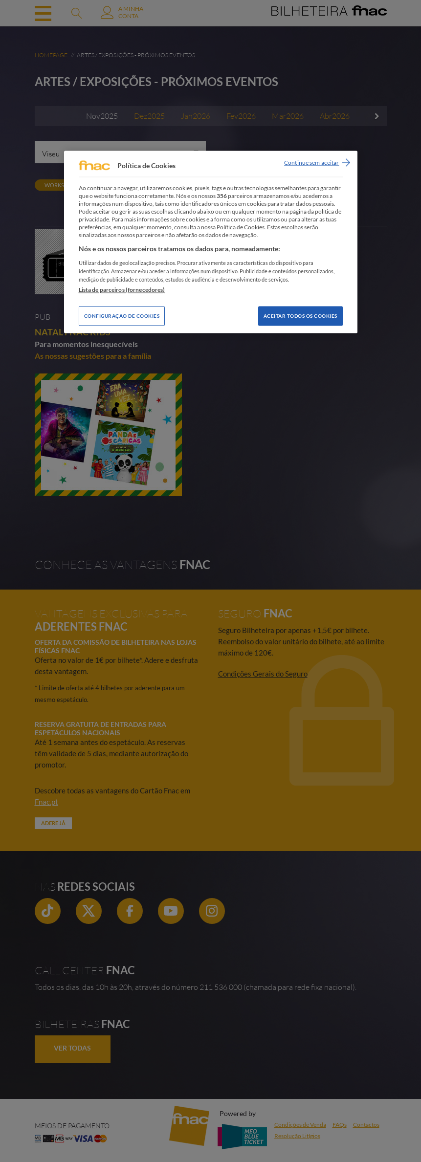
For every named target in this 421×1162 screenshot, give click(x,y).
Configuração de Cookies (122, 316)
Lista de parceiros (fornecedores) (122, 289)
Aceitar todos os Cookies (300, 316)
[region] (210, 242)
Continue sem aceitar (311, 162)
